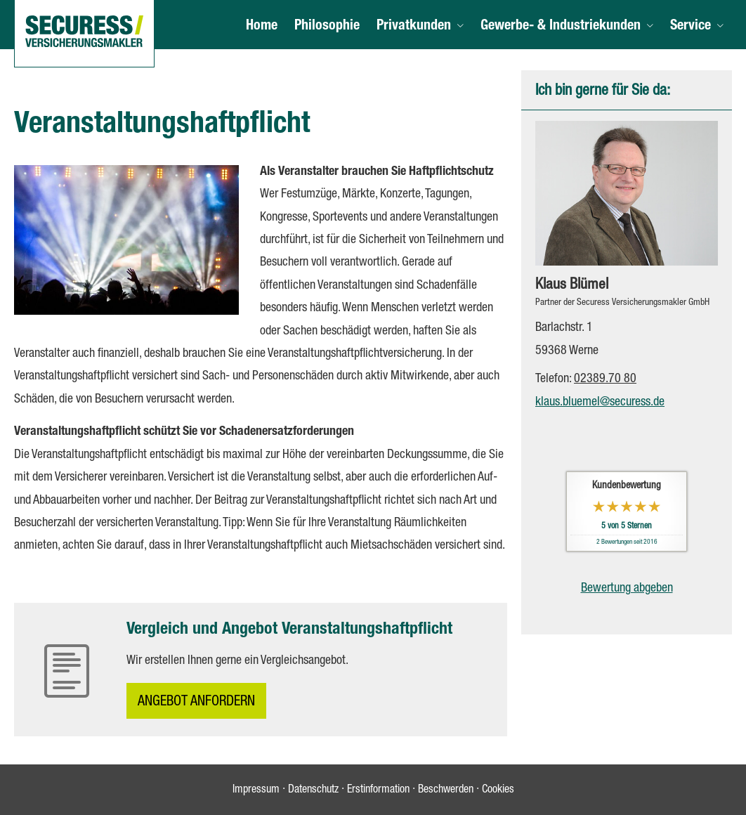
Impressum (256, 790)
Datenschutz (313, 790)
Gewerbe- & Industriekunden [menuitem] (560, 27)
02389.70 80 (605, 379)
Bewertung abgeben (627, 588)
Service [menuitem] (690, 27)
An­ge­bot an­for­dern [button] (196, 703)
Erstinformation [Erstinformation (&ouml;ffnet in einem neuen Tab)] (378, 790)
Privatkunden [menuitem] (414, 27)
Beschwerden (445, 790)
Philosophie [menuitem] (327, 27)
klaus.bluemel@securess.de (600, 402)
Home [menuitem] (261, 27)
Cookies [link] (498, 790)
